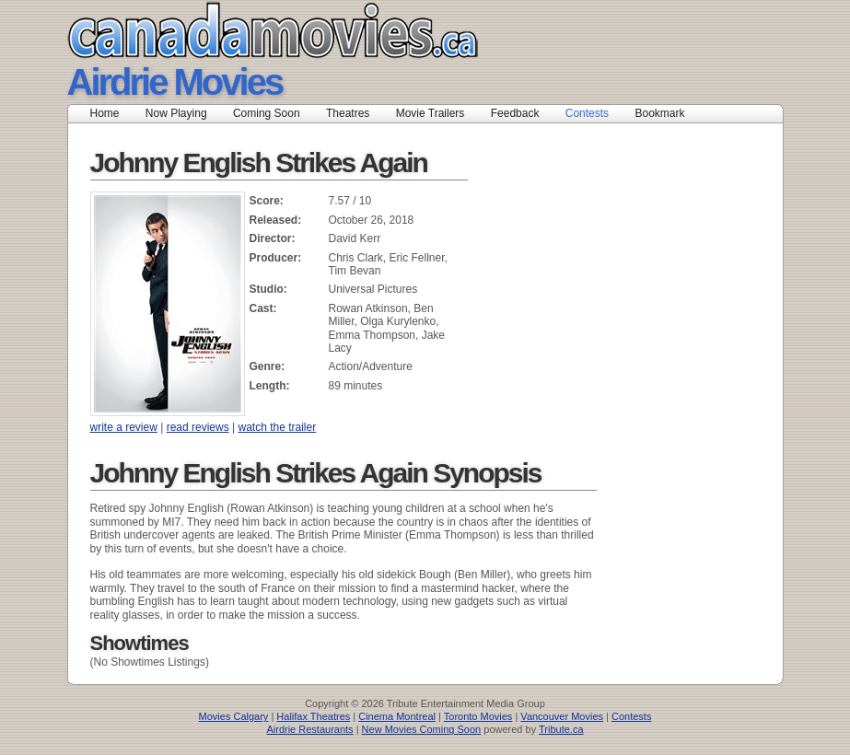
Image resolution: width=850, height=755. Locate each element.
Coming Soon (266, 113)
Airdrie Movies (175, 82)
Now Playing (176, 113)
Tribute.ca (561, 729)
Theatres (347, 113)
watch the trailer (277, 427)
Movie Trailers (430, 113)
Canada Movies (246, 30)
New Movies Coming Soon (422, 729)
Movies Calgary (234, 716)
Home (105, 113)
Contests (587, 113)
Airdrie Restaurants (309, 729)
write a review (123, 427)
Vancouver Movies (561, 716)
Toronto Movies (478, 716)
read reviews (198, 427)
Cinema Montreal (397, 716)
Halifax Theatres (313, 716)
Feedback (515, 113)
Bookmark (665, 113)
